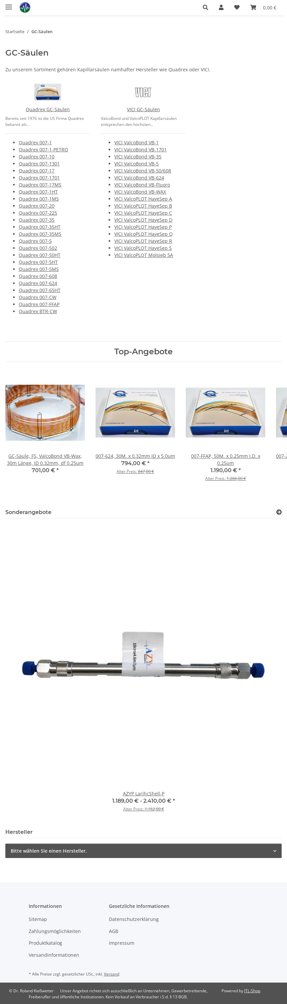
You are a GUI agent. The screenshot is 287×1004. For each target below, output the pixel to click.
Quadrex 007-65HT (39, 290)
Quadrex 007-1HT (38, 192)
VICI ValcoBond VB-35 (137, 156)
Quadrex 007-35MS (40, 234)
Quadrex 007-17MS (40, 185)
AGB (113, 931)
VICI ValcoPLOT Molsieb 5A (143, 255)
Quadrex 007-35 (36, 220)
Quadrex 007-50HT (39, 255)
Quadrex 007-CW (37, 297)
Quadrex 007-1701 (39, 177)
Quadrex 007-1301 (39, 163)
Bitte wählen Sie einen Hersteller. (49, 851)
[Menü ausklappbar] (8, 4)
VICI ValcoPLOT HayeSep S (143, 248)
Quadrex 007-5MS (39, 269)
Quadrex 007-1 (35, 142)
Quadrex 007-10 (36, 156)
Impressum (121, 943)
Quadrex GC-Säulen (48, 109)
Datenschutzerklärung (134, 919)
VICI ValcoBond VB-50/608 (142, 170)
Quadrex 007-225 (38, 213)
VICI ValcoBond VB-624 (139, 177)
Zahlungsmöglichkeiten (55, 931)
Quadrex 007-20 (36, 206)
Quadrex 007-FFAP (39, 304)
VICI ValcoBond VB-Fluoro (142, 185)
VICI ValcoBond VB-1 (136, 142)
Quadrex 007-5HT (38, 262)
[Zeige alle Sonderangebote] (279, 512)
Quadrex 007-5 (35, 241)
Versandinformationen (54, 955)
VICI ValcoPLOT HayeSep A (143, 199)
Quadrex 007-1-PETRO (43, 149)
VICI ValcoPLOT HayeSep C (143, 213)
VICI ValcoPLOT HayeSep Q (143, 234)
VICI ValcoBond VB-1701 (140, 149)
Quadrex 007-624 (38, 283)
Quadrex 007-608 (38, 276)
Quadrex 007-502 (38, 248)
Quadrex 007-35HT (39, 227)
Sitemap (38, 919)
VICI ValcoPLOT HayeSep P (143, 227)
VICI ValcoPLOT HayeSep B (143, 206)
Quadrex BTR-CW (38, 311)
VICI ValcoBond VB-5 (136, 163)
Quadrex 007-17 (36, 170)
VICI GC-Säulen (143, 109)
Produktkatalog (45, 943)
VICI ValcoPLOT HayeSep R (143, 241)
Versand (111, 974)
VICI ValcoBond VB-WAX (140, 192)
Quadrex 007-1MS (39, 199)
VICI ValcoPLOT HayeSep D (143, 220)
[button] (205, 7)
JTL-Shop (252, 991)
